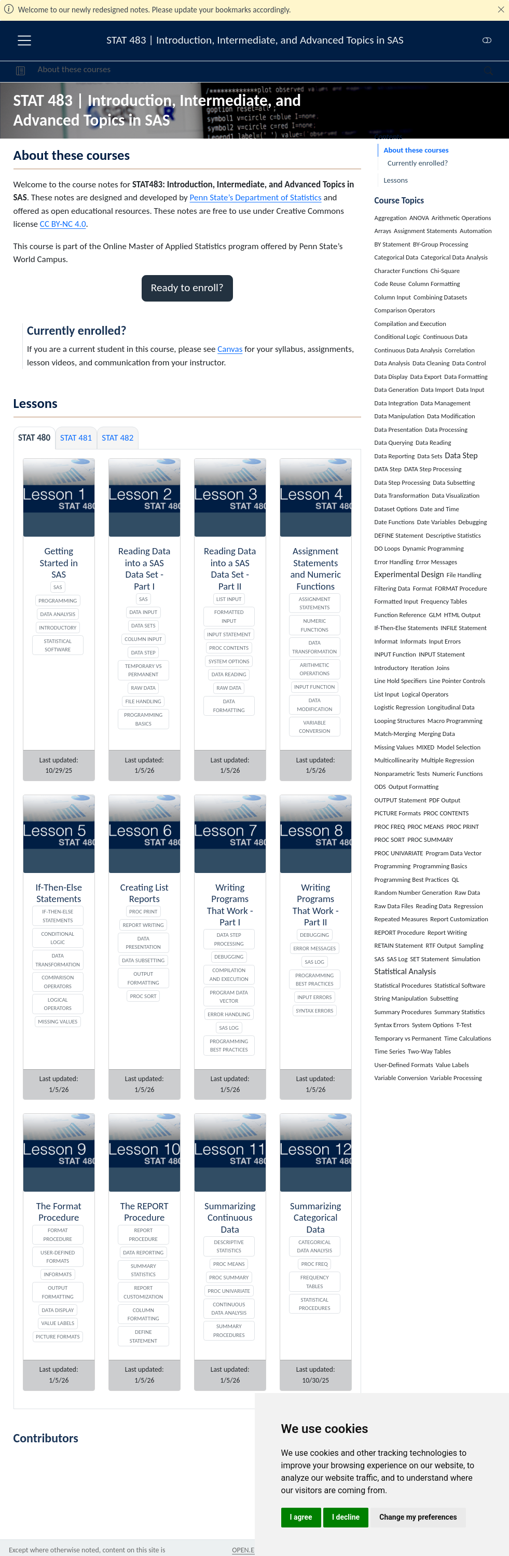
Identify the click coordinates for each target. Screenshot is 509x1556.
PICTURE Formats (57, 1336)
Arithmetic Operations (314, 669)
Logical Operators (58, 1004)
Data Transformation (314, 647)
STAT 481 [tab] (76, 437)
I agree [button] (301, 1517)
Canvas (229, 349)
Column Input (143, 639)
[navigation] (297, 71)
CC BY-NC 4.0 (63, 224)
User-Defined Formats (57, 1257)
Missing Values (57, 1021)
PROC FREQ (314, 1263)
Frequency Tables (314, 1282)
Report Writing (143, 925)
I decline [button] (346, 1517)
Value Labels (57, 1323)
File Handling (143, 701)
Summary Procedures (228, 1330)
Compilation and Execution (229, 974)
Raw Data (143, 687)
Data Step (143, 652)
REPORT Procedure (143, 1234)
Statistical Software (58, 645)
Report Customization (143, 1292)
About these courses (74, 69)
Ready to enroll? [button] (187, 287)
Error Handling (229, 1014)
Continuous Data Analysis (229, 1309)
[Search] (479, 71)
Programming (57, 600)
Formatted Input (228, 616)
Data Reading (229, 674)
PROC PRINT (143, 911)
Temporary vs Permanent (143, 670)
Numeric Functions (314, 625)
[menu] (24, 40)
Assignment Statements (315, 603)
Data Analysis (57, 614)
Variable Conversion (314, 727)
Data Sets (143, 625)
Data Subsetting (143, 960)
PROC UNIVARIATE (229, 1290)
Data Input (143, 612)
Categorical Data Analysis (314, 1246)
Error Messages (314, 948)
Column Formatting (143, 1314)
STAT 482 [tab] (117, 437)
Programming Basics (143, 719)
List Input (228, 599)
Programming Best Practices (229, 1046)
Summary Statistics (143, 1270)
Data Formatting (229, 706)
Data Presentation (143, 943)
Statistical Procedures (314, 1304)
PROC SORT (143, 996)
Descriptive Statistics (229, 1246)
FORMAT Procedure (58, 1234)
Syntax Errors (314, 1010)
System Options (229, 661)
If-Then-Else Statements (57, 916)
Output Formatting (143, 978)
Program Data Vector (229, 997)
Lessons (395, 180)
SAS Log (229, 1027)
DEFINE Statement (143, 1336)
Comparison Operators (58, 982)
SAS (57, 587)
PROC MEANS (229, 1263)
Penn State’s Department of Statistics (256, 197)
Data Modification (314, 705)
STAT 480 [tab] (34, 437)
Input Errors (314, 997)
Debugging (228, 956)
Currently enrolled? (418, 163)
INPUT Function (314, 686)
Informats (58, 1274)
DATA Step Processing (229, 939)
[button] (20, 71)
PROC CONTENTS (229, 647)
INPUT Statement (229, 634)
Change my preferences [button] (418, 1517)
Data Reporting (143, 1252)
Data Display (58, 1310)
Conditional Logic (58, 938)
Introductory (57, 627)
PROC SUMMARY (229, 1277)
